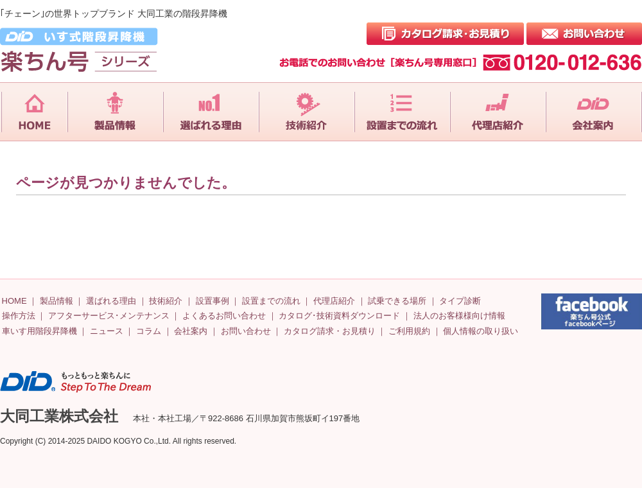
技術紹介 (165, 301)
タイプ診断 (460, 301)
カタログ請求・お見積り (330, 331)
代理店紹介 (334, 301)
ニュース (106, 331)
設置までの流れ (271, 301)
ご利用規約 (409, 331)
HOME (14, 301)
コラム (148, 331)
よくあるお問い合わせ (224, 315)
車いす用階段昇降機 (39, 331)
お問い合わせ (246, 331)
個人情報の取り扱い (480, 331)
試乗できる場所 (397, 301)
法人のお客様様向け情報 (459, 315)
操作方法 (18, 315)
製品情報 (56, 301)
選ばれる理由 (111, 301)
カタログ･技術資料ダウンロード (339, 315)
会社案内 (190, 331)
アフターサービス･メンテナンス (108, 315)
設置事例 (212, 301)
